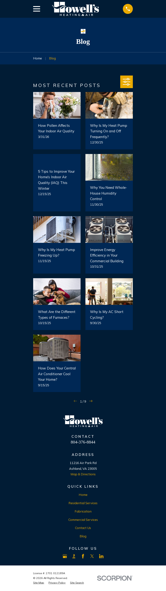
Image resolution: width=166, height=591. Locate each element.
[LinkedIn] (101, 556)
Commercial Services (83, 520)
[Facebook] (83, 556)
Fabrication (83, 511)
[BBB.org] (74, 556)
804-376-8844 (83, 442)
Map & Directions (83, 474)
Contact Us (83, 528)
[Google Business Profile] (65, 556)
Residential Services (83, 503)
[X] (92, 556)
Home (83, 495)
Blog (83, 536)
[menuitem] (38, 582)
